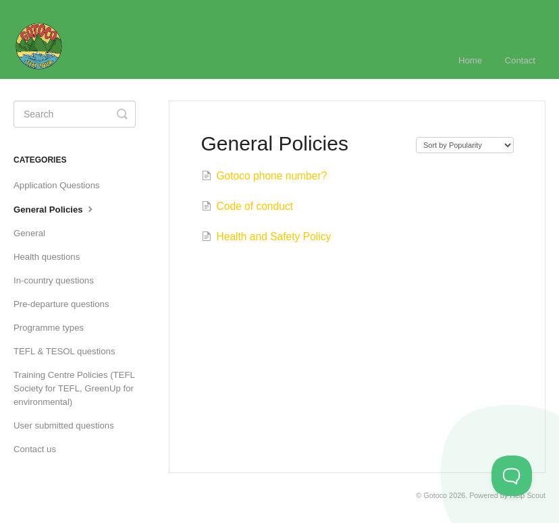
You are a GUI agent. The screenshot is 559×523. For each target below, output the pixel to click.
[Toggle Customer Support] (511, 476)
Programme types (49, 328)
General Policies (55, 208)
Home (470, 60)
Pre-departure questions (61, 304)
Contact (520, 60)
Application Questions (57, 185)
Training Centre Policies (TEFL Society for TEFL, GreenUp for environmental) (74, 388)
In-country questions (54, 280)
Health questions (47, 257)
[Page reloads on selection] (465, 145)
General (29, 233)
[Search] (75, 114)
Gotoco (435, 495)
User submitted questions (64, 425)
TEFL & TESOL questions (64, 351)
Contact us (35, 449)
